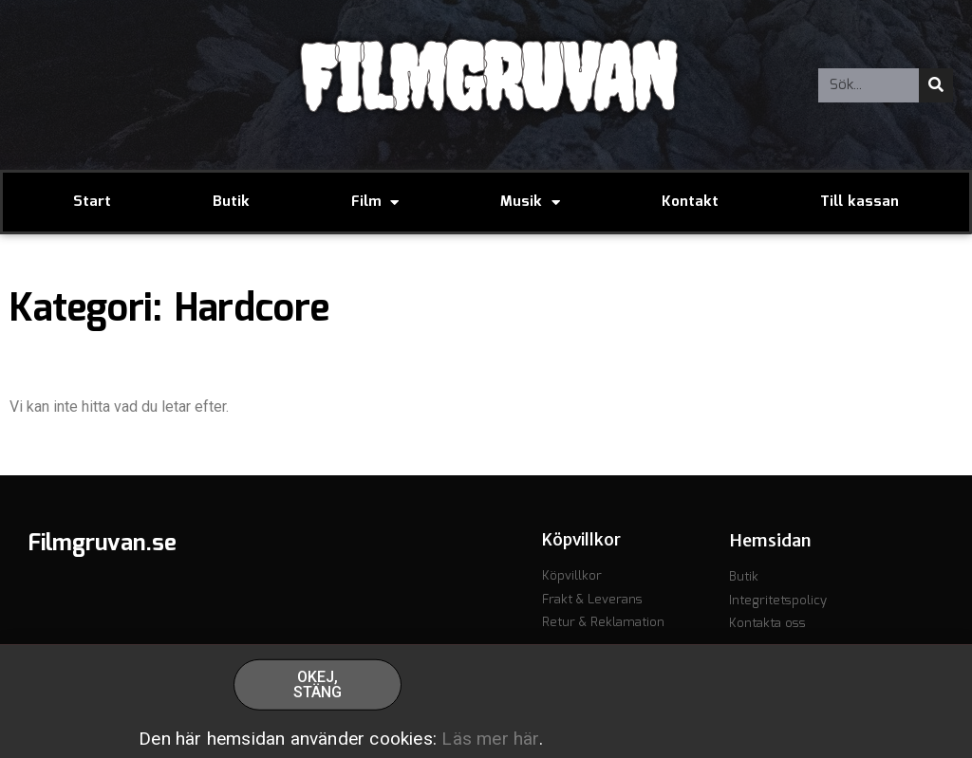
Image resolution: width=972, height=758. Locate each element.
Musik (530, 202)
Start (92, 202)
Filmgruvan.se (102, 544)
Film (375, 202)
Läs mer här (489, 742)
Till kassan (859, 202)
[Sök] (936, 85)
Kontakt (690, 202)
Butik (231, 202)
